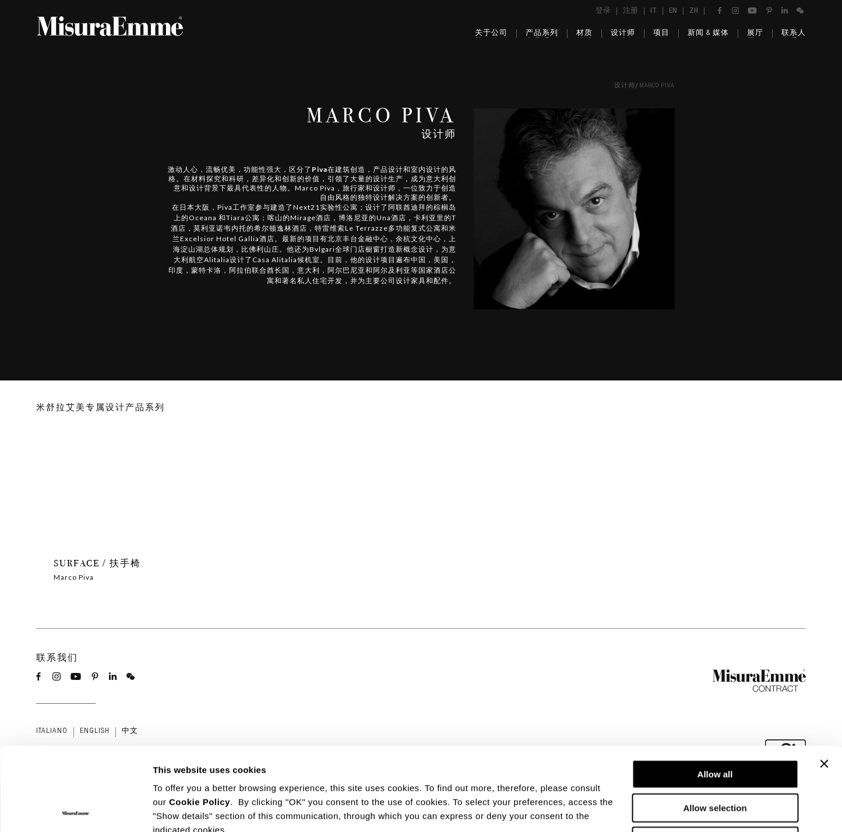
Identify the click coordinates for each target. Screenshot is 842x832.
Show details (611, 809)
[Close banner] (824, 680)
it (653, 11)
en (673, 11)
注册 (630, 11)
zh (693, 11)
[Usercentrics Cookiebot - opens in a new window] (75, 809)
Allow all (715, 691)
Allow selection (714, 724)
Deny (715, 758)
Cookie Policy (199, 719)
